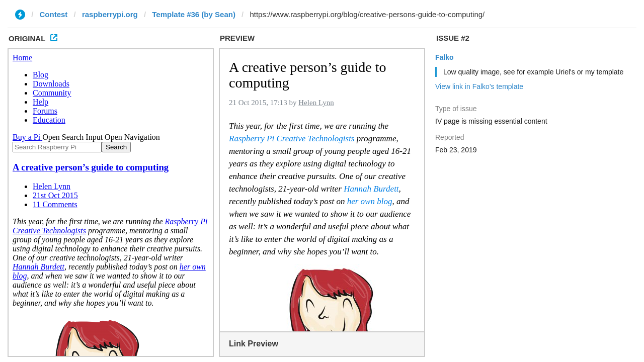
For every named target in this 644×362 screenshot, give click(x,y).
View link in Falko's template (479, 86)
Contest (54, 14)
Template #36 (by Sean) (193, 14)
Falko (444, 57)
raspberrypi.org (110, 14)
